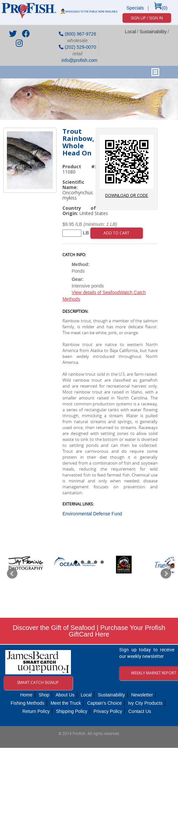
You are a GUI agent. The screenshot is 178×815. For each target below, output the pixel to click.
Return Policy (36, 711)
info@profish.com (78, 60)
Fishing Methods (27, 703)
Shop (44, 694)
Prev (12, 573)
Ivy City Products (145, 703)
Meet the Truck (66, 703)
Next (166, 573)
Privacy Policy (108, 711)
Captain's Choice (104, 703)
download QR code (127, 166)
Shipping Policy (71, 711)
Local (130, 31)
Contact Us (139, 711)
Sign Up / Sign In (147, 18)
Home (26, 694)
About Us (65, 694)
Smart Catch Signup (38, 682)
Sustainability (153, 31)
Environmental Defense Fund (92, 513)
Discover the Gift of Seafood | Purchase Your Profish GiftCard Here (89, 631)
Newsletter (142, 694)
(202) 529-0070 (77, 47)
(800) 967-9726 (77, 34)
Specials (135, 8)
